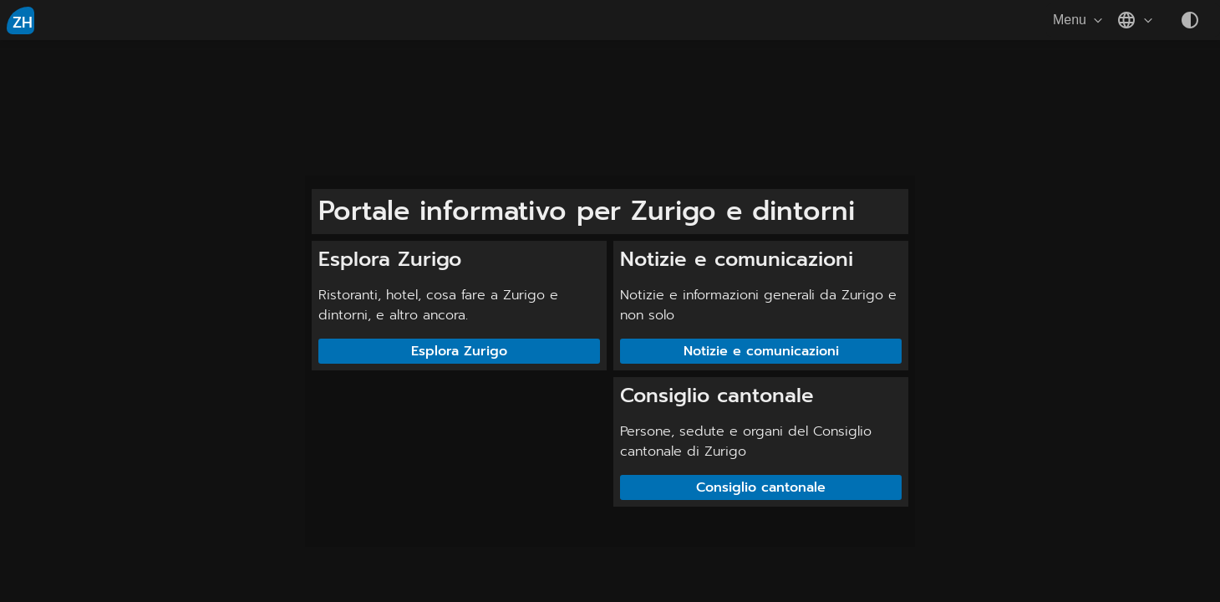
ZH (23, 22)
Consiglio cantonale (761, 487)
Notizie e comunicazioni (761, 351)
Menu (1079, 20)
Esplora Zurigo (459, 351)
